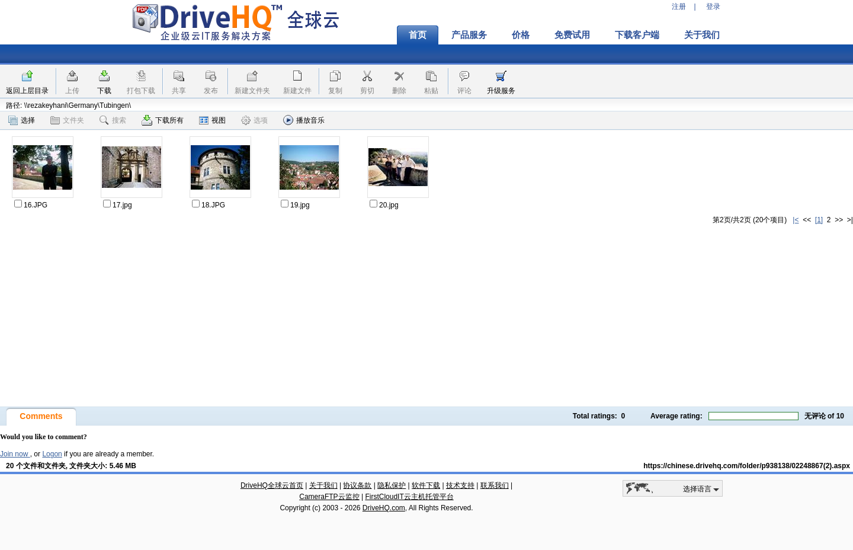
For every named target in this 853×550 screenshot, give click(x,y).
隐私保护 (391, 485)
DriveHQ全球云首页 (271, 485)
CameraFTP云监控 (329, 497)
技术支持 (460, 485)
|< (796, 220)
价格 (521, 35)
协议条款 (357, 485)
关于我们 (702, 35)
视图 (212, 120)
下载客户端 (637, 35)
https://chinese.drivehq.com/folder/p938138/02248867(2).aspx (746, 466)
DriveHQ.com (384, 508)
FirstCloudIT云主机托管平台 (409, 497)
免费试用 (572, 35)
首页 (417, 35)
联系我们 (494, 485)
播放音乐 (304, 120)
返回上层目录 (27, 91)
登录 (713, 6)
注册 (679, 6)
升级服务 (501, 91)
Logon (52, 454)
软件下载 (426, 485)
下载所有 (163, 120)
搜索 (113, 120)
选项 (254, 120)
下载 (104, 91)
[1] (819, 220)
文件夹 (67, 120)
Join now (15, 454)
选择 (21, 120)
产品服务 (469, 35)
